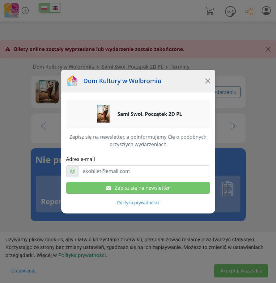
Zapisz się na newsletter (138, 187)
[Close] (208, 81)
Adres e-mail (80, 159)
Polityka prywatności (138, 202)
